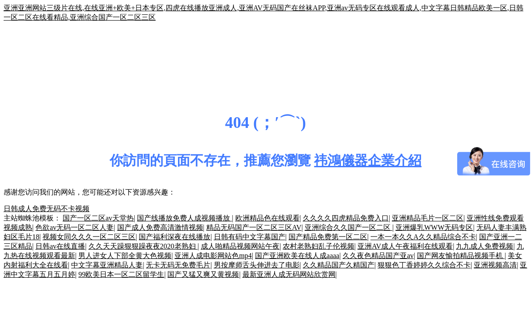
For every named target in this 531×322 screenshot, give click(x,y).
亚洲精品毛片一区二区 (427, 218)
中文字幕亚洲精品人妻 (107, 265)
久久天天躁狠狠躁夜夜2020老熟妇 (143, 246)
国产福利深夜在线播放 (174, 237)
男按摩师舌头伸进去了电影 (257, 265)
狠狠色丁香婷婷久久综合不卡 (424, 265)
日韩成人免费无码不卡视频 (46, 208)
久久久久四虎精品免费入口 (346, 218)
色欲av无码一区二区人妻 (74, 227)
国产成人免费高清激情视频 (160, 227)
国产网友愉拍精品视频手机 (461, 255)
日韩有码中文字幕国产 (249, 237)
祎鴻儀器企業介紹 (367, 160)
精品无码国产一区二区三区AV (254, 227)
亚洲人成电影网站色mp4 (212, 255)
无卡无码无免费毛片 (178, 265)
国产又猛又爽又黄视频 (203, 274)
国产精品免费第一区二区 (328, 237)
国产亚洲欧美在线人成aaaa (297, 255)
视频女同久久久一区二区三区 (89, 237)
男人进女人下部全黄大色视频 (124, 255)
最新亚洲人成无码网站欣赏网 (289, 274)
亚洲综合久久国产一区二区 (348, 227)
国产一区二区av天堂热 (98, 218)
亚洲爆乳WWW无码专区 (434, 227)
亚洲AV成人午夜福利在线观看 (405, 246)
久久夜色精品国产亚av (378, 255)
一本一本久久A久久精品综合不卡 (423, 237)
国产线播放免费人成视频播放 (184, 218)
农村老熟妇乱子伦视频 (318, 246)
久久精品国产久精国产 (338, 265)
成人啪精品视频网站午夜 (240, 246)
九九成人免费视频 (484, 246)
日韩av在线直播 (60, 246)
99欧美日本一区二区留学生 (121, 274)
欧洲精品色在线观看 (267, 218)
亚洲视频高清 (495, 265)
